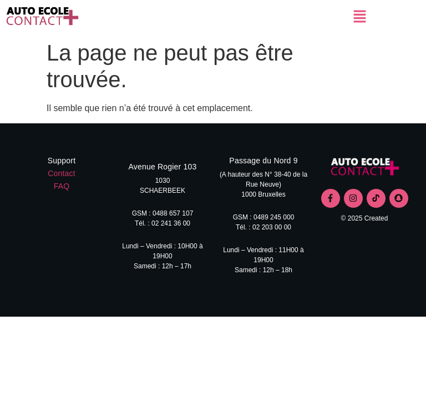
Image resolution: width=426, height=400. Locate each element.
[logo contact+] (364, 168)
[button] (360, 17)
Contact (61, 173)
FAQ (62, 186)
